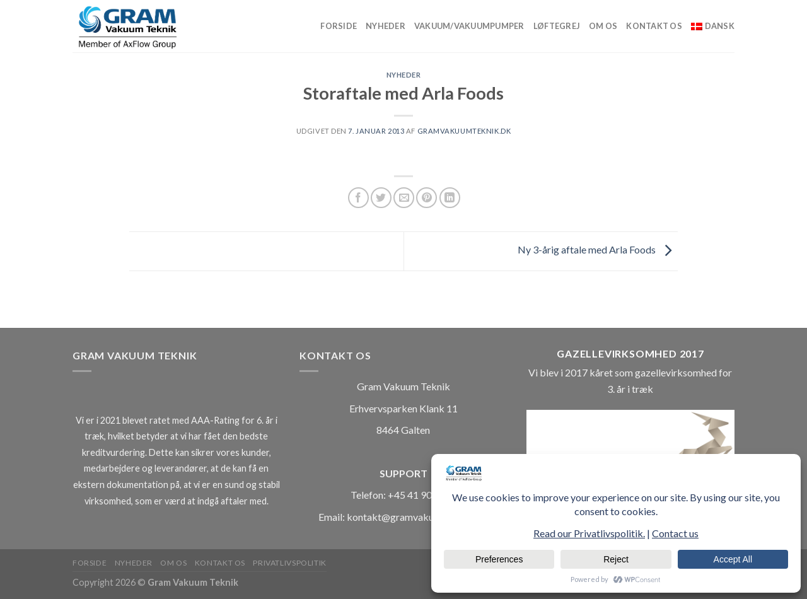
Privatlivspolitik (289, 562)
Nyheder (385, 26)
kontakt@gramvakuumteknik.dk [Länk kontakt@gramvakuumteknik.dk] (417, 517)
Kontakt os (654, 26)
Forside (338, 26)
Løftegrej (556, 26)
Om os (603, 26)
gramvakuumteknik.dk (464, 131)
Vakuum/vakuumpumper (469, 26)
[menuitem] (712, 25)
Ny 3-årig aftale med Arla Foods (598, 250)
